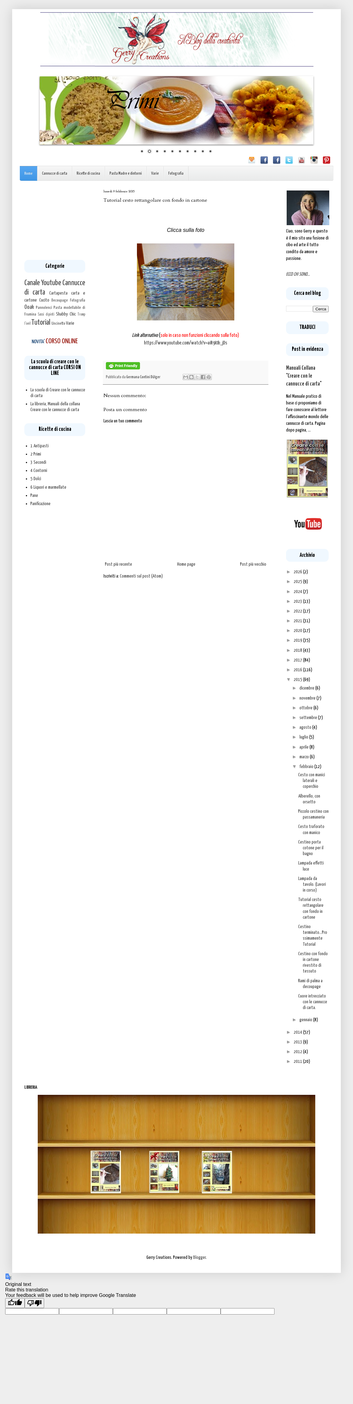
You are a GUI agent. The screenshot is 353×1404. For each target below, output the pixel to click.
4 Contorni (38, 470)
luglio (304, 737)
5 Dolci (35, 479)
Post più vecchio (253, 564)
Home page (186, 564)
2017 (298, 660)
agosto (305, 727)
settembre (308, 717)
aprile (304, 747)
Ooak (29, 307)
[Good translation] (15, 1303)
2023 (298, 601)
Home (28, 174)
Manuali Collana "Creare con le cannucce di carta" (304, 376)
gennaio (306, 1020)
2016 (298, 670)
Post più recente (118, 564)
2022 (298, 611)
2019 (298, 640)
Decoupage (59, 300)
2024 (298, 591)
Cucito (44, 300)
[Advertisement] (54, 220)
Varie (155, 174)
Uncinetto (58, 323)
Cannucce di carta (54, 174)
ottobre (306, 708)
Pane (34, 495)
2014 (298, 1032)
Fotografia (175, 174)
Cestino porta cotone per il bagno (310, 848)
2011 (298, 1061)
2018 (298, 650)
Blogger (199, 1257)
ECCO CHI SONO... (298, 274)
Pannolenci (44, 308)
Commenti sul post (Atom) (141, 576)
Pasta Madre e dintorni (126, 174)
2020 (298, 630)
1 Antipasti (39, 446)
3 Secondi (38, 462)
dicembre (307, 688)
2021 (298, 621)
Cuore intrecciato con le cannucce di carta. (312, 1002)
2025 (298, 581)
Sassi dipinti (46, 314)
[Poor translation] (34, 1303)
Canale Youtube (42, 283)
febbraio (306, 766)
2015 (298, 679)
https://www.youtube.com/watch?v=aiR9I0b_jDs (185, 343)
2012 (298, 1052)
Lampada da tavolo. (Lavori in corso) (312, 884)
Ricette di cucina (88, 174)
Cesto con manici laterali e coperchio (311, 781)
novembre (307, 698)
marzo (304, 757)
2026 (298, 572)
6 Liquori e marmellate (48, 487)
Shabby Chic (66, 314)
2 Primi (35, 454)
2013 (298, 1042)
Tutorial (40, 322)
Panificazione (40, 503)
